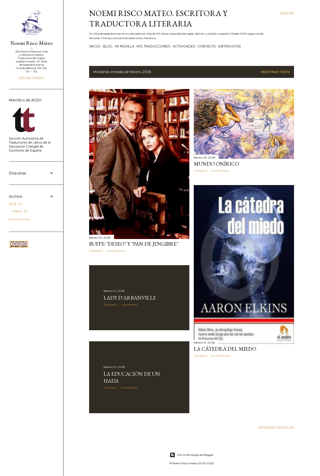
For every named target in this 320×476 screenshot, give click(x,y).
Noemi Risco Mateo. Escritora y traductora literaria (158, 18)
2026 (15, 204)
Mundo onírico (216, 163)
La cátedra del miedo (225, 348)
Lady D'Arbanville (130, 297)
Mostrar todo (275, 72)
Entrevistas (229, 46)
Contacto (207, 46)
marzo (19, 211)
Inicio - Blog (100, 46)
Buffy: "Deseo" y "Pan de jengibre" (133, 243)
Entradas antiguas (276, 428)
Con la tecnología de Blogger (192, 455)
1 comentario (129, 304)
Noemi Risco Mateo (31, 43)
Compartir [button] (96, 250)
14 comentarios (220, 355)
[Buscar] (287, 13)
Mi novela (124, 46)
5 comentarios (220, 170)
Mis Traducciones (153, 46)
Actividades (184, 46)
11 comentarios (115, 250)
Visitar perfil (32, 78)
